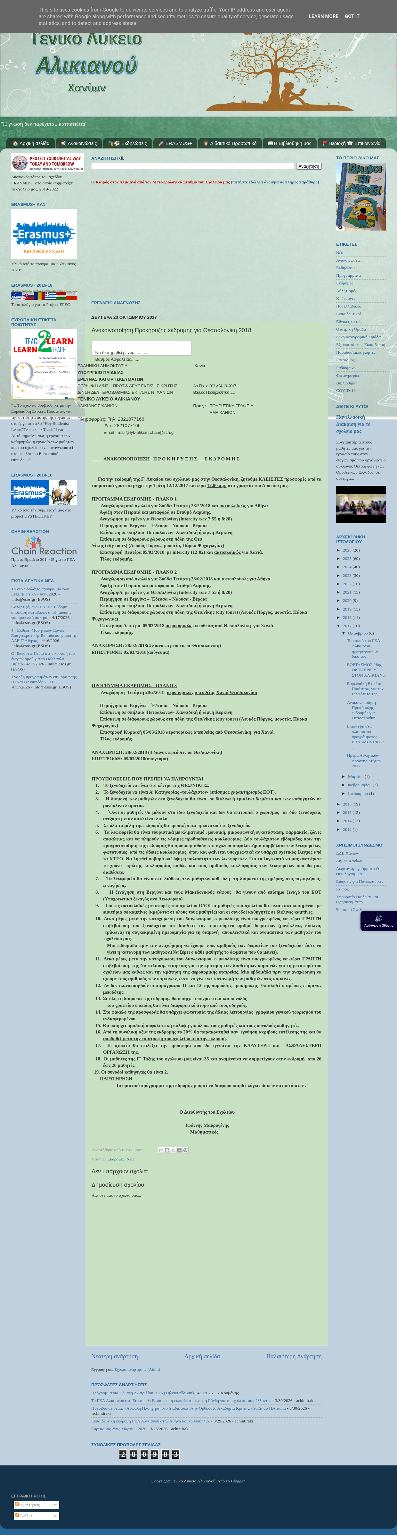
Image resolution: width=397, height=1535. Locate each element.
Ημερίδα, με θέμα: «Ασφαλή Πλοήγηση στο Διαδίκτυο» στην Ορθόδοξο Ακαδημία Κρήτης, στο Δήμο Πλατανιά (188, 1408)
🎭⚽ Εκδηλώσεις (127, 143)
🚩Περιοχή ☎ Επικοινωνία (351, 143)
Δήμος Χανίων (349, 860)
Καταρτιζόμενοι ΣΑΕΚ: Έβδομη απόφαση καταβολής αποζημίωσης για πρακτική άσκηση (41, 612)
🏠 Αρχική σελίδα (31, 143)
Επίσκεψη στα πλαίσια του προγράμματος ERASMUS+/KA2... (366, 736)
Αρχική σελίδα (202, 1356)
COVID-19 (346, 390)
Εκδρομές (116, 1159)
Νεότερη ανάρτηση (114, 1356)
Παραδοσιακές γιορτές (355, 352)
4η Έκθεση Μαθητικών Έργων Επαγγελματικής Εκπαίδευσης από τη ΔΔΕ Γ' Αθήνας (43, 635)
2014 (347, 820)
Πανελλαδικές (348, 306)
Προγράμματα (348, 275)
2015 (347, 812)
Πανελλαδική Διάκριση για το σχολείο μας (353, 424)
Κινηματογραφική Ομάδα (358, 336)
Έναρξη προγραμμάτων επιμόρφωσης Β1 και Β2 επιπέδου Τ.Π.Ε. (44, 679)
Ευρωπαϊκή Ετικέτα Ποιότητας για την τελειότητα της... (365, 688)
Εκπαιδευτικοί (348, 313)
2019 (347, 609)
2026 (347, 550)
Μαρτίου (356, 776)
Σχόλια (23, 1515)
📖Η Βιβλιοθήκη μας (289, 143)
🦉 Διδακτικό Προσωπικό (229, 143)
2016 (347, 804)
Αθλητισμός (346, 290)
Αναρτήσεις (27, 1504)
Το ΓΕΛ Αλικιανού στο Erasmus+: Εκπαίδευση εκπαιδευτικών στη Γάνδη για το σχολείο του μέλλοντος (181, 1400)
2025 (347, 558)
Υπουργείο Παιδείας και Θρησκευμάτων (357, 899)
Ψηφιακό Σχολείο (351, 909)
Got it (352, 16)
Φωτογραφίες (348, 375)
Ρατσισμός (345, 360)
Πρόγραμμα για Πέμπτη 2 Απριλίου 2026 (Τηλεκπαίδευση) (142, 1392)
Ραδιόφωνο (346, 367)
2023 (347, 575)
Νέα (130, 1159)
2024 (347, 566)
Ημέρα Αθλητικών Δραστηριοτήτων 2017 (364, 760)
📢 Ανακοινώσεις (79, 143)
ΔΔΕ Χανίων (347, 853)
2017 (347, 625)
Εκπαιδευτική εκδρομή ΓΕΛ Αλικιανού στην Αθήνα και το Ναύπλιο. (150, 1421)
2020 (347, 600)
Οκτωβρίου (358, 633)
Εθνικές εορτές (349, 321)
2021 (347, 592)
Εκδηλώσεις (346, 267)
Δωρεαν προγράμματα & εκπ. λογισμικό (357, 871)
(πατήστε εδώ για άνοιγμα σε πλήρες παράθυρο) (274, 182)
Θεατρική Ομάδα (351, 329)
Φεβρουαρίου (360, 784)
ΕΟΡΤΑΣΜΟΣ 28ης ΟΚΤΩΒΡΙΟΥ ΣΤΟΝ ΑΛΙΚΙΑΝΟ (366, 669)
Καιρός (342, 889)
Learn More (323, 16)
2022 (347, 583)
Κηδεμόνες (345, 298)
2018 (347, 617)
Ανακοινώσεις (348, 260)
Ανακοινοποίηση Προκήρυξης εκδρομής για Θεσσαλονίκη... (363, 710)
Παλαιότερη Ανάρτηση (294, 1356)
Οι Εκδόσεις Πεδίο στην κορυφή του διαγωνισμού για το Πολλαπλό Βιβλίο (43, 658)
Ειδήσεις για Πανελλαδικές (359, 881)
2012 (347, 829)
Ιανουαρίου (358, 793)
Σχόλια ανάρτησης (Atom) (137, 1369)
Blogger (238, 1481)
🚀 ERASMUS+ (175, 143)
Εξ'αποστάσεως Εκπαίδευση (360, 344)
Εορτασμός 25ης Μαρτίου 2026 (118, 1428)
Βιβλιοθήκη (346, 383)
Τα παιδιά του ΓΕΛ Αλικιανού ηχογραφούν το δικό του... (363, 648)
